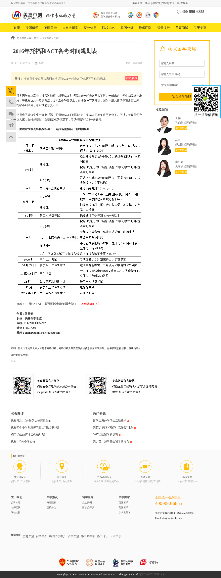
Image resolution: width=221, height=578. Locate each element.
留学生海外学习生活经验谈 (109, 420)
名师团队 (16, 507)
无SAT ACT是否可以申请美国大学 (51, 304)
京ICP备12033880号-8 (152, 574)
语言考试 (46, 38)
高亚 (178, 140)
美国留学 (32, 27)
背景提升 (163, 27)
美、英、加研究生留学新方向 (111, 441)
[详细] (193, 122)
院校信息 (90, 27)
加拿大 (156, 3)
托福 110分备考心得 (23, 441)
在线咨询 (131, 78)
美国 (148, 3)
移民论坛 (102, 536)
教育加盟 (28, 536)
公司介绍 (16, 502)
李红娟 (179, 162)
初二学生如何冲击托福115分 (28, 434)
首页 (17, 27)
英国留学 (50, 27)
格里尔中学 (88, 536)
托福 (56, 38)
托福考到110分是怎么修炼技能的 (31, 420)
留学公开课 (88, 507)
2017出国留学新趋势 (105, 434)
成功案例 (87, 502)
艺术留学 (115, 536)
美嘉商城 (181, 27)
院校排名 (108, 27)
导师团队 (145, 27)
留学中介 (41, 536)
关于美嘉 (200, 27)
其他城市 (182, 3)
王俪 (178, 118)
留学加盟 (73, 536)
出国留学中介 (57, 536)
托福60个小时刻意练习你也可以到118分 (35, 427)
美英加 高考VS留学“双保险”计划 (113, 427)
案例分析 (126, 27)
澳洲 (165, 3)
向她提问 (181, 128)
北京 (172, 3)
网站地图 (16, 512)
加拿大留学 (70, 27)
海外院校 (51, 502)
